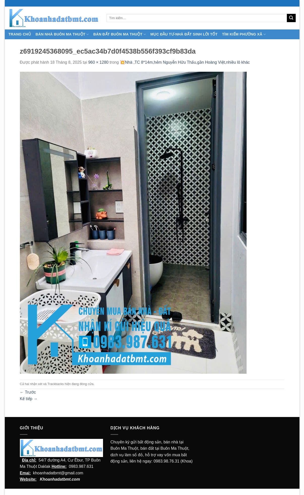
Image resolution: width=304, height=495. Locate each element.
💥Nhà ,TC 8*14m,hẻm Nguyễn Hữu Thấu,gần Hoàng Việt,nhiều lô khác (185, 62)
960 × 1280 (98, 62)
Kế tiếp (29, 399)
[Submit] (291, 18)
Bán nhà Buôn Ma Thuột (62, 34)
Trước (28, 392)
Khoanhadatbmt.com (60, 479)
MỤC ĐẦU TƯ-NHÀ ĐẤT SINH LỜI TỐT (184, 34)
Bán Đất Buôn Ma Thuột (119, 34)
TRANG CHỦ (20, 34)
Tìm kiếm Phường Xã (244, 34)
